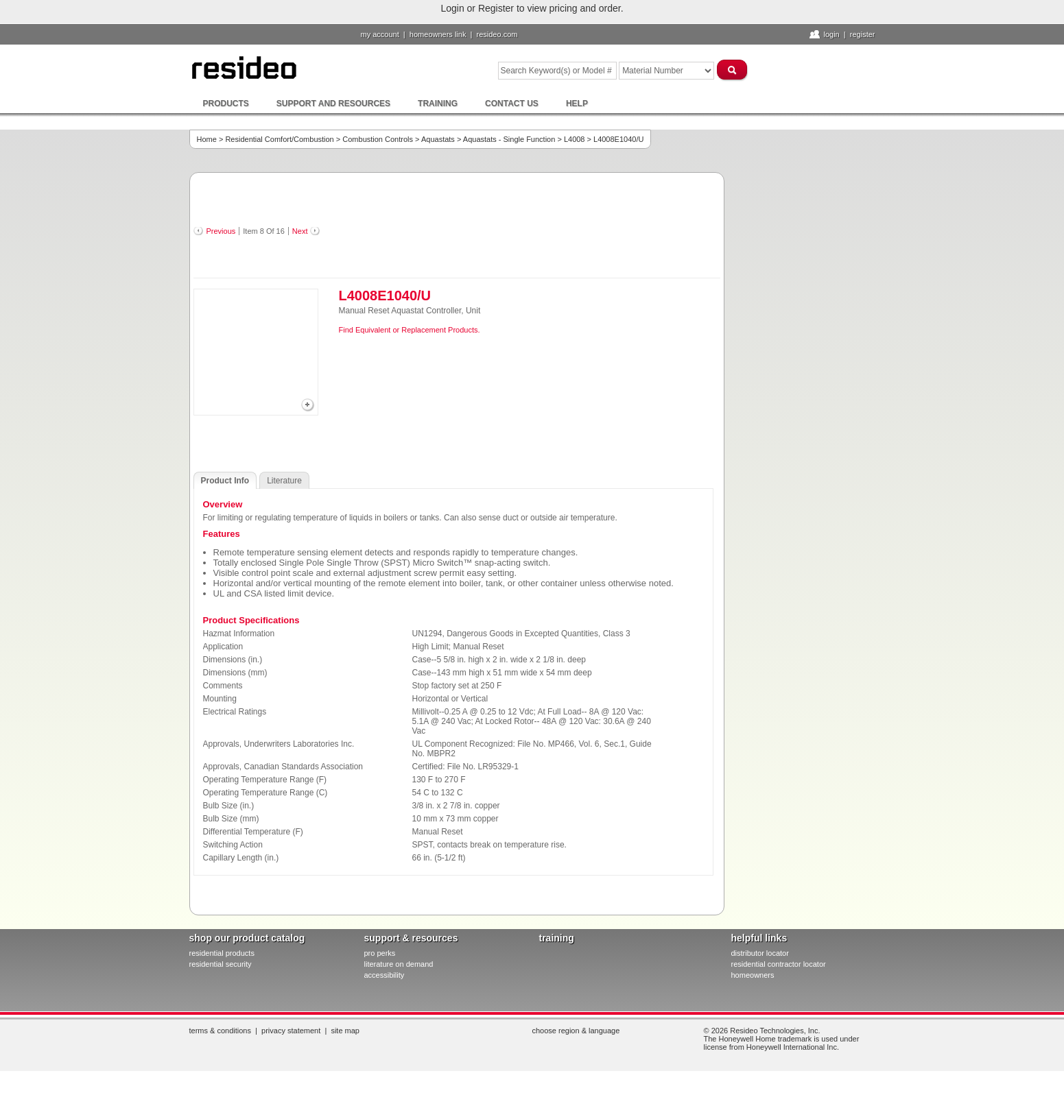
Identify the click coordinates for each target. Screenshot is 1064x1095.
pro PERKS (380, 953)
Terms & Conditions (220, 1030)
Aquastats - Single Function (509, 139)
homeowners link (438, 34)
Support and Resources (333, 103)
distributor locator (760, 953)
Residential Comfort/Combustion (279, 139)
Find (346, 330)
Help (577, 103)
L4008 (574, 139)
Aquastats (438, 139)
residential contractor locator (778, 964)
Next (300, 231)
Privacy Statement (290, 1030)
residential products (222, 953)
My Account (380, 34)
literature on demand (399, 964)
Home (207, 139)
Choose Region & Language (576, 1030)
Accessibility (384, 975)
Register (862, 34)
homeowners (753, 975)
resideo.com (497, 34)
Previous (221, 231)
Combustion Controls (377, 139)
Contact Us (512, 103)
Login (831, 34)
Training (438, 103)
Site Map (345, 1030)
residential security (220, 964)
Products (226, 103)
